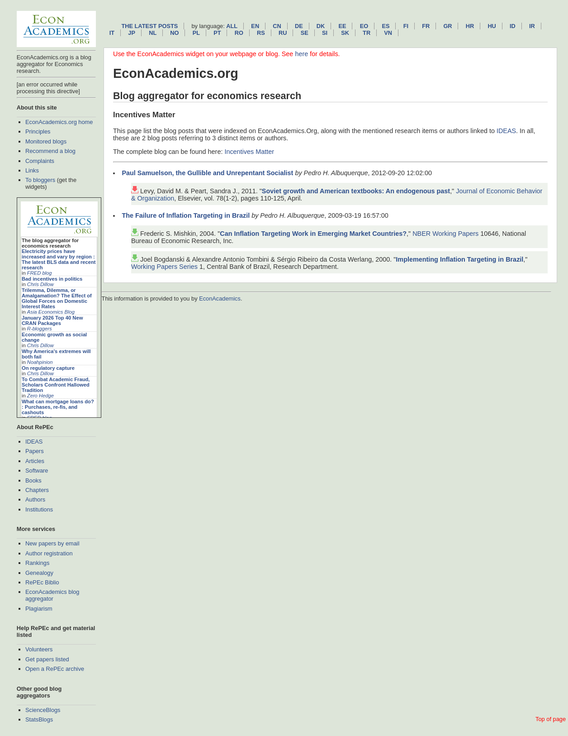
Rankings (37, 562)
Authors (35, 499)
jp (131, 32)
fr (426, 26)
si (324, 32)
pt (217, 32)
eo (364, 26)
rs (261, 32)
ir (532, 26)
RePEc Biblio (42, 582)
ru (283, 32)
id (513, 26)
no (174, 32)
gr (447, 26)
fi (405, 26)
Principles (37, 131)
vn (388, 32)
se (304, 32)
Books (33, 480)
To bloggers (40, 180)
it (111, 32)
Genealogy (39, 572)
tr (366, 32)
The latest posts (149, 26)
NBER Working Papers (445, 233)
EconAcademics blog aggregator (52, 595)
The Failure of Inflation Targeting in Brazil (186, 215)
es (385, 26)
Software (36, 470)
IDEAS (34, 441)
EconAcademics (220, 298)
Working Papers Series (164, 266)
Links (32, 170)
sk (345, 32)
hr (470, 26)
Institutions (39, 509)
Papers (34, 451)
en (255, 26)
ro (239, 32)
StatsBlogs (39, 719)
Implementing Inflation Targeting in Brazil (459, 259)
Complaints (39, 161)
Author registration (49, 553)
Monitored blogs (45, 141)
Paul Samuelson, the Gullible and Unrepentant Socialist (207, 173)
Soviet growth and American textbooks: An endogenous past (356, 191)
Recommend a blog (50, 151)
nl (152, 32)
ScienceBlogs (43, 710)
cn (277, 26)
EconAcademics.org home (59, 122)
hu (492, 26)
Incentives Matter (249, 151)
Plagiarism (38, 608)
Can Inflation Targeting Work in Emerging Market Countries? (313, 233)
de (299, 26)
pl (196, 32)
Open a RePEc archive (54, 668)
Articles (34, 461)
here (301, 53)
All (231, 26)
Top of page (550, 719)
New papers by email (52, 543)
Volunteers (38, 649)
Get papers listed (47, 659)
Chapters (37, 490)
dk (321, 26)
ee (342, 26)
